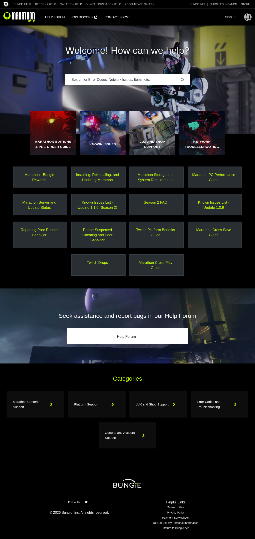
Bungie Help (22, 4)
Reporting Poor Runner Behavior (39, 232)
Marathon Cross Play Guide (155, 265)
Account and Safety (139, 4)
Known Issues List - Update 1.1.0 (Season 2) (97, 205)
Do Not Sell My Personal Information (175, 522)
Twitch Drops (97, 263)
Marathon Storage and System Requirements (156, 177)
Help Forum (126, 337)
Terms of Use (175, 507)
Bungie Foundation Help (103, 4)
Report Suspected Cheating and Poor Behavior (97, 235)
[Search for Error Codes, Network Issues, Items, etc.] (127, 79)
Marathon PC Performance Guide (213, 177)
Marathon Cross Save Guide (213, 232)
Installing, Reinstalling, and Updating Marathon (97, 177)
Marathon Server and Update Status (39, 205)
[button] (230, 17)
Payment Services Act (175, 517)
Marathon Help (71, 4)
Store (245, 4)
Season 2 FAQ (155, 202)
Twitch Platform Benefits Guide (155, 232)
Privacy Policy (175, 512)
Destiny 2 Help (45, 4)
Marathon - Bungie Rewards (39, 177)
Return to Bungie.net (176, 528)
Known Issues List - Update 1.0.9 (213, 205)
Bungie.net (198, 4)
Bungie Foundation (223, 4)
